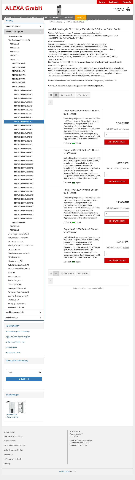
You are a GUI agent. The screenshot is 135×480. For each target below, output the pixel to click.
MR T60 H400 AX (18, 91)
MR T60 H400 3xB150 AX (23, 219)
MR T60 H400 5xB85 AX (23, 157)
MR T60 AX (14, 64)
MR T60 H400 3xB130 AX (23, 204)
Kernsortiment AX (15, 41)
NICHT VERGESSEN (15, 246)
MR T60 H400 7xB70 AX (23, 142)
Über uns (68, 18)
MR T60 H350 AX (18, 87)
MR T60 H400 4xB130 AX (23, 208)
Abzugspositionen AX (17, 308)
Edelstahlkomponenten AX (18, 301)
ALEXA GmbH (64, 476)
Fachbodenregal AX (14, 36)
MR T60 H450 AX (18, 227)
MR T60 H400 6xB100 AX (23, 180)
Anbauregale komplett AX (18, 242)
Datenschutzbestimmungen (15, 450)
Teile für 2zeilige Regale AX (18, 270)
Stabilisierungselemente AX (19, 258)
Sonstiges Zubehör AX (17, 293)
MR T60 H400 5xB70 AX (23, 134)
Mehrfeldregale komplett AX (19, 45)
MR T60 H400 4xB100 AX (23, 173)
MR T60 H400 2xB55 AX (23, 95)
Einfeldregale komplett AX (18, 239)
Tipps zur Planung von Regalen (18, 341)
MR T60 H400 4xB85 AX (23, 153)
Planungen (31, 18)
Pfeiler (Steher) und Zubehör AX (20, 250)
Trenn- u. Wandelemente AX (19, 274)
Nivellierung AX (14, 262)
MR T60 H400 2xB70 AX (23, 122)
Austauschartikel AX (16, 312)
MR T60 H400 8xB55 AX (23, 118)
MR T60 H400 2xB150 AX (23, 215)
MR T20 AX (14, 49)
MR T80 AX (14, 235)
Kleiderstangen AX (15, 285)
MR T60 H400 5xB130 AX (23, 211)
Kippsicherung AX (15, 266)
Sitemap (7, 468)
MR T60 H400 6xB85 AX (23, 161)
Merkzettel (127, 2)
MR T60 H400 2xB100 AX (23, 165)
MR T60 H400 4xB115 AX (23, 192)
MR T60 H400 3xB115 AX (23, 188)
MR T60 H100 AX (18, 68)
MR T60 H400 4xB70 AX (23, 130)
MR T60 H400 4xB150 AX (23, 223)
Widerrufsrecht (9, 445)
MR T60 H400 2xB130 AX (23, 200)
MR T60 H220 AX (18, 76)
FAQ (20, 18)
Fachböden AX (14, 254)
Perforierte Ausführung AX (18, 297)
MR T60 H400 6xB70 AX (23, 138)
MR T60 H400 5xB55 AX (23, 107)
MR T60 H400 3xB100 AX (23, 169)
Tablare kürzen (12, 422)
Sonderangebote (13, 31)
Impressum (8, 459)
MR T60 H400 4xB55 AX (23, 103)
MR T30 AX (14, 53)
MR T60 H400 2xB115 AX (23, 184)
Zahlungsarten (11, 352)
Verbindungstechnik (15, 317)
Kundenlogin (113, 2)
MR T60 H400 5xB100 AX (23, 177)
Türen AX (11, 277)
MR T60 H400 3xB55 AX (23, 99)
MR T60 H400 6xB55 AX (23, 111)
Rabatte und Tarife (13, 357)
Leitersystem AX (14, 289)
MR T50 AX (14, 60)
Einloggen (24, 384)
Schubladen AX (14, 281)
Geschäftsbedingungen (13, 441)
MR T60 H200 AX (18, 72)
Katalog (80, 18)
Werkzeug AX (13, 304)
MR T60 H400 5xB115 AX (23, 196)
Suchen (102, 2)
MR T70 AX (14, 231)
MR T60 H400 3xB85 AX (23, 149)
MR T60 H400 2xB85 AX (23, 146)
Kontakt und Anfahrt (50, 18)
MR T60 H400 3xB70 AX (23, 126)
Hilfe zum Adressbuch (12, 464)
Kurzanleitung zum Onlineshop (18, 336)
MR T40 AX (14, 56)
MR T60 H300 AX (18, 84)
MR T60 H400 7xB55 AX (23, 115)
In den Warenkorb (117, 147)
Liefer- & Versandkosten (15, 347)
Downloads (9, 18)
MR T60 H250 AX (18, 80)
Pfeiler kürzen (12, 419)
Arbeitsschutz (12, 322)
